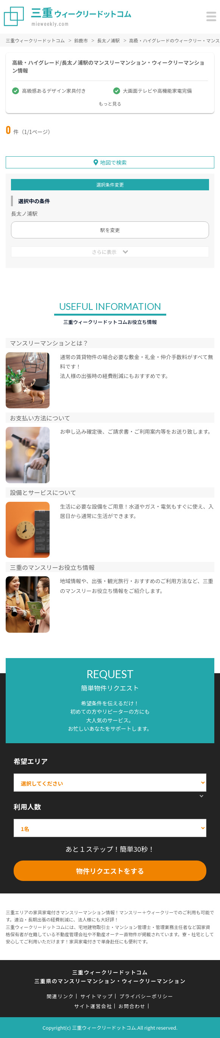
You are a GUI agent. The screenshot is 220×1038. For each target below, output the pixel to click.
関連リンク (60, 996)
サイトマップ (96, 996)
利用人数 (27, 806)
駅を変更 (110, 229)
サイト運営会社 (93, 1006)
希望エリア (31, 761)
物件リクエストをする (110, 871)
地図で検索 (113, 162)
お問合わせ (132, 1006)
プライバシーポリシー (146, 996)
